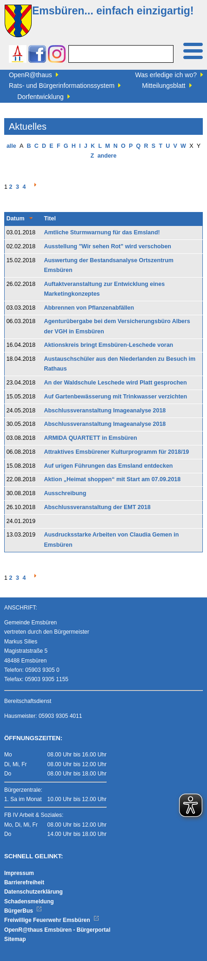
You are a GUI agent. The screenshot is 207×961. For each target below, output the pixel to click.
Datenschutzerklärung (33, 891)
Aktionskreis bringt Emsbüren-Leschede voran (108, 345)
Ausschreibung (65, 493)
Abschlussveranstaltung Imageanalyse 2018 (105, 410)
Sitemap (15, 939)
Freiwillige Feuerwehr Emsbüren (51, 920)
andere (106, 155)
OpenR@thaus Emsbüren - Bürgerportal (57, 930)
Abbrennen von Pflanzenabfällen (89, 308)
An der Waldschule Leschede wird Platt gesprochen (115, 382)
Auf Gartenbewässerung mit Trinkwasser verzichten (115, 396)
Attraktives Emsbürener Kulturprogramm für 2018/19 (116, 452)
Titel (49, 218)
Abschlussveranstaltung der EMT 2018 (97, 507)
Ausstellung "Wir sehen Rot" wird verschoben (107, 246)
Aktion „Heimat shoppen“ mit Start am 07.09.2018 (112, 479)
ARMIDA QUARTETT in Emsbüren (90, 438)
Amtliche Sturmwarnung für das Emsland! (102, 232)
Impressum (19, 873)
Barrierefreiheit (24, 882)
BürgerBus (23, 911)
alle (11, 146)
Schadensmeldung (29, 901)
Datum (16, 218)
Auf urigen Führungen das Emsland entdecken (108, 466)
